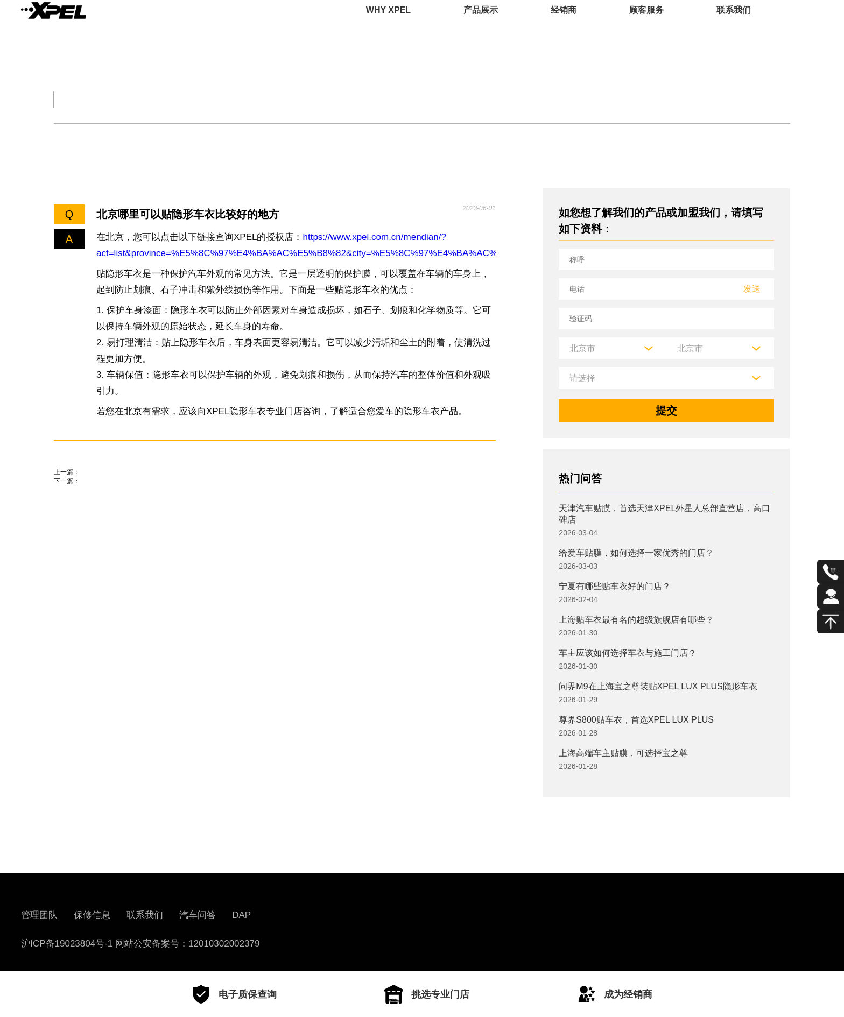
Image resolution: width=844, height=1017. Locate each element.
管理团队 (39, 915)
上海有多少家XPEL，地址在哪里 (132, 518)
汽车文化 (325, 99)
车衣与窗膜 (242, 138)
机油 (111, 138)
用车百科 (506, 99)
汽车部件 (415, 99)
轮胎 (64, 138)
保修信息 (92, 915)
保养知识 (169, 138)
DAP (241, 915)
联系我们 (733, 24)
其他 (304, 138)
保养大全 (235, 99)
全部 (67, 99)
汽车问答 (197, 915)
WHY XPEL (388, 24)
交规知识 (144, 99)
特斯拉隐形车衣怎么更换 (113, 487)
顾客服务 (646, 24)
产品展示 (480, 24)
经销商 (563, 24)
